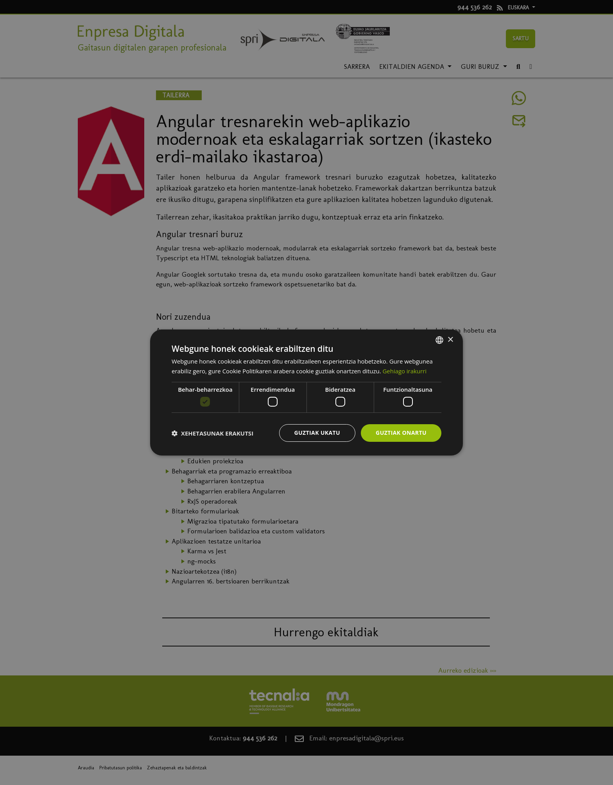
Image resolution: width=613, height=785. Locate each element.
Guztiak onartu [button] (401, 432)
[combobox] (439, 340)
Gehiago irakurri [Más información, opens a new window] (405, 371)
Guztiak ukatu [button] (317, 432)
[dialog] (306, 392)
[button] (212, 433)
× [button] (450, 339)
